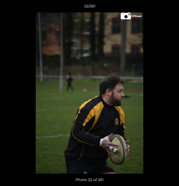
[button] (173, 7)
